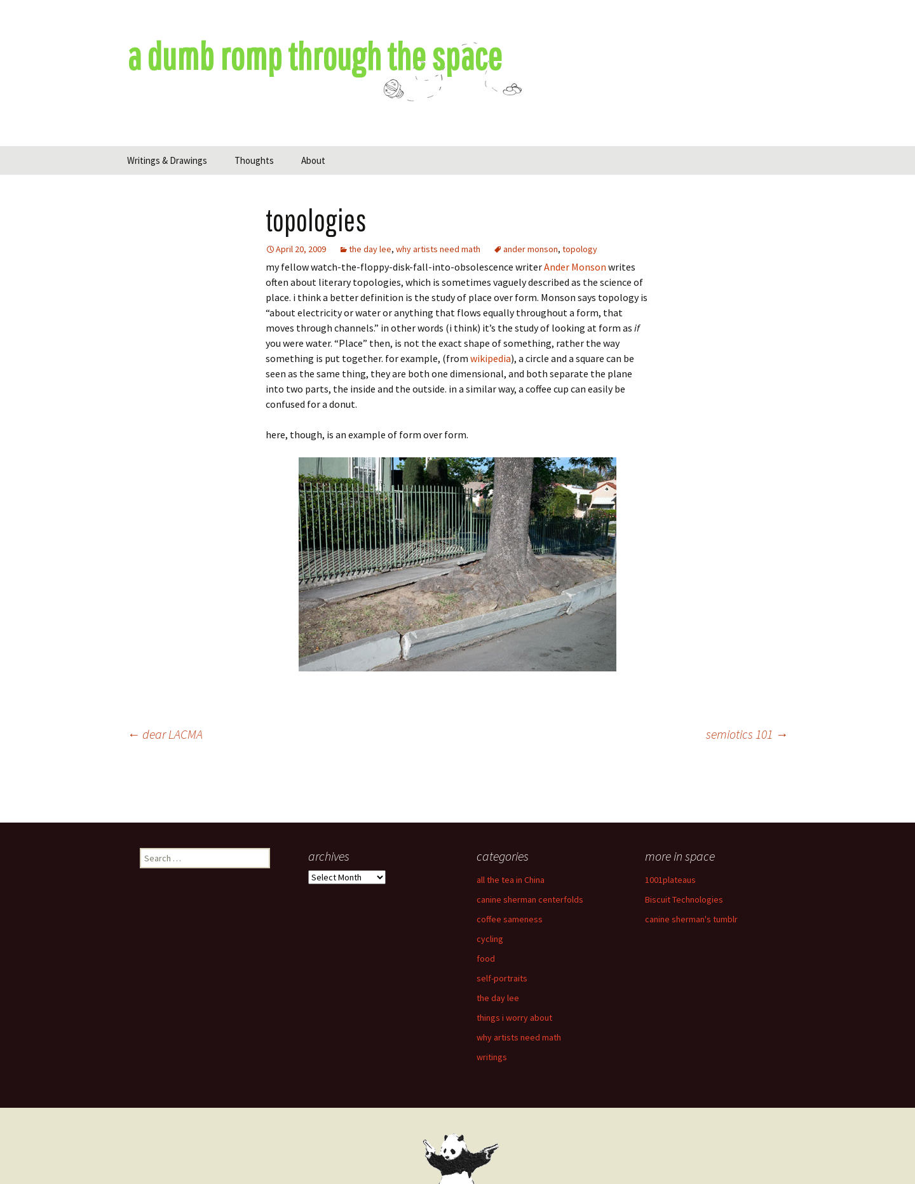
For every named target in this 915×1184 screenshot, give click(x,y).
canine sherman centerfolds (530, 899)
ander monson (530, 249)
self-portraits (502, 978)
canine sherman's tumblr (691, 919)
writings (492, 1057)
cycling (490, 939)
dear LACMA (165, 734)
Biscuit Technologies (684, 899)
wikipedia (490, 358)
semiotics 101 (747, 734)
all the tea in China (511, 879)
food (486, 958)
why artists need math (438, 249)
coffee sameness (510, 919)
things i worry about (514, 1017)
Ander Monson (575, 266)
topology (579, 249)
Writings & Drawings (167, 160)
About (313, 160)
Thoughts (254, 160)
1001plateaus (670, 879)
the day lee (370, 249)
